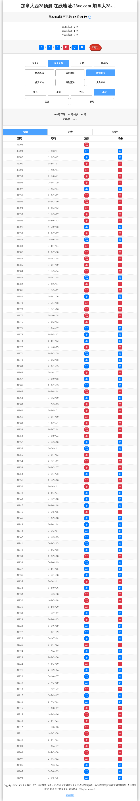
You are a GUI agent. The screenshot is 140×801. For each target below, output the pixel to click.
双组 (92, 101)
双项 (47, 101)
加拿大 (35, 63)
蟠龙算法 (100, 73)
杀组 (58, 92)
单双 (104, 92)
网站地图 (70, 795)
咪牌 (95, 47)
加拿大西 (58, 63)
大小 (81, 92)
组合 (35, 92)
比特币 (104, 63)
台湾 (81, 63)
